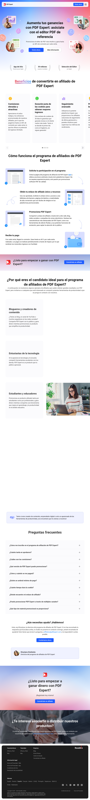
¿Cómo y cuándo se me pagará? (21, 573)
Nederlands (14, 785)
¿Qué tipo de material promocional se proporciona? (29, 609)
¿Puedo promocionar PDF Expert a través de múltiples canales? (33, 602)
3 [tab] (45, 147)
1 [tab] (42, 147)
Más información (53, 50)
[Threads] (82, 785)
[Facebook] (63, 785)
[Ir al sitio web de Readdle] (79, 747)
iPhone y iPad (10, 751)
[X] (67, 785)
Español (20, 781)
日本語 (35, 781)
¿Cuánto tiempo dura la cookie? (21, 588)
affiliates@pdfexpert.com (52, 632)
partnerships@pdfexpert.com (43, 734)
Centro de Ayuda (37, 756)
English (9, 781)
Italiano (30, 781)
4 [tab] (47, 147)
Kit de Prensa (36, 753)
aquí (69, 175)
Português (40, 781)
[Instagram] (70, 785)
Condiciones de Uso (12, 768)
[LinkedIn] (78, 785)
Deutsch (14, 781)
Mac (8, 753)
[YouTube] (74, 785)
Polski (8, 785)
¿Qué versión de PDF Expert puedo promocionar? (28, 566)
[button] (86, 4)
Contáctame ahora (45, 640)
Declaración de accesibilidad (14, 770)
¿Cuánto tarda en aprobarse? (20, 552)
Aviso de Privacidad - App (14, 765)
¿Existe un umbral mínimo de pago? (23, 581)
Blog (34, 751)
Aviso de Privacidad (78, 790)
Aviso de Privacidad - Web (14, 763)
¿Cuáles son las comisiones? (20, 559)
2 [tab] (44, 147)
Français (25, 781)
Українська (48, 781)
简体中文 (54, 781)
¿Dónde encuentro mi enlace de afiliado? (25, 595)
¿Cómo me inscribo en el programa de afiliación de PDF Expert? (33, 545)
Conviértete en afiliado (74, 262)
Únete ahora (78, 4)
